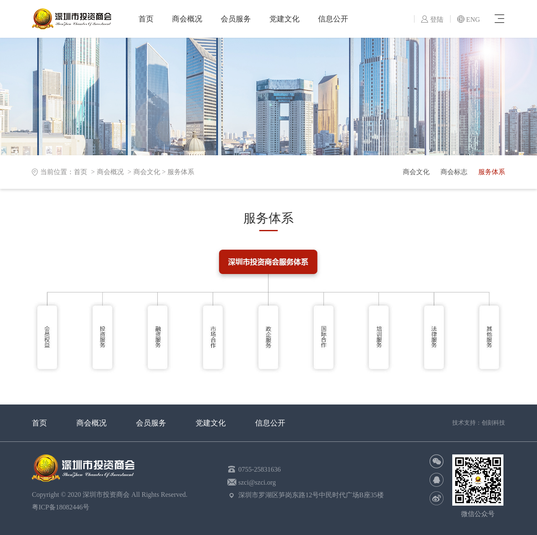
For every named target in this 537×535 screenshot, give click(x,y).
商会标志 (454, 171)
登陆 (432, 19)
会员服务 (236, 19)
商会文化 (146, 171)
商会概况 (187, 19)
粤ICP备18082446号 (62, 507)
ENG (468, 19)
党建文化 (284, 19)
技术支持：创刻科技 (478, 423)
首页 (146, 19)
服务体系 (180, 171)
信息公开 (333, 19)
